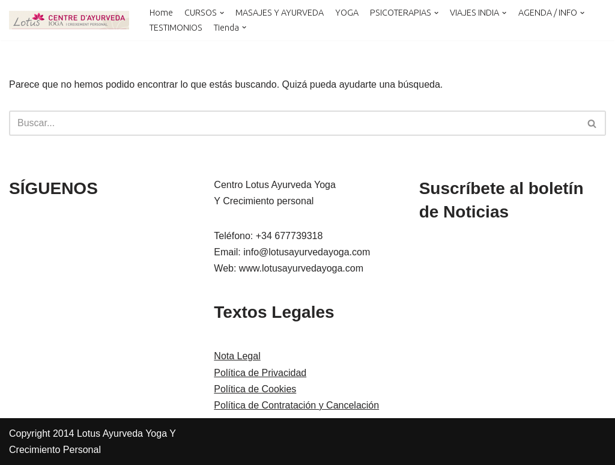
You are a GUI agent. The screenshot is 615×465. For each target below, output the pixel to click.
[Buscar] (294, 123)
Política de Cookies (255, 389)
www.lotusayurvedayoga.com (301, 268)
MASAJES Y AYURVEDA (279, 12)
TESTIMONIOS (176, 27)
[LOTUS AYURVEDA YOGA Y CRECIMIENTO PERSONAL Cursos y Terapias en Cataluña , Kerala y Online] (69, 20)
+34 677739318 (289, 236)
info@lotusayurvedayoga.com (306, 252)
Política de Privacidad (260, 373)
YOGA (347, 12)
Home (161, 12)
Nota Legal (237, 356)
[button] (222, 13)
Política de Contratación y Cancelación (296, 405)
